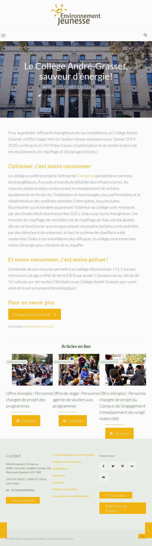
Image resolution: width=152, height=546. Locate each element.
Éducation (90, 94)
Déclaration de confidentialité (71, 496)
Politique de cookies (65, 489)
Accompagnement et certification (73, 454)
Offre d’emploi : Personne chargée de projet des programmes (29, 399)
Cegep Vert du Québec (62, 94)
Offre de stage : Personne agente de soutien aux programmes (76, 399)
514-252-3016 (15, 479)
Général (107, 94)
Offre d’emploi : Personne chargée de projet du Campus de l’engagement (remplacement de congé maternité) (122, 406)
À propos (58, 482)
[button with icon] (103, 466)
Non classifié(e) (96, 88)
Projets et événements (67, 461)
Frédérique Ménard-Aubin (38, 326)
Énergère (85, 175)
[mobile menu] (3, 35)
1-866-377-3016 (36, 479)
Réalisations (60, 468)
